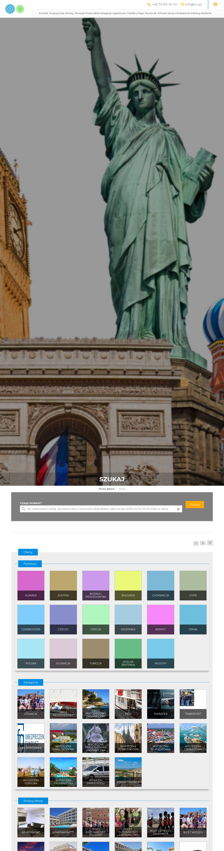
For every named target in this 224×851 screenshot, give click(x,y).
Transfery (163, 13)
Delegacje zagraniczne (144, 13)
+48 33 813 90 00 (164, 4)
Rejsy (172, 13)
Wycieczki (181, 13)
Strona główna (107, 497)
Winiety (100, 13)
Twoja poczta (87, 13)
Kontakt (74, 13)
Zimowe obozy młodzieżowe (86, 22)
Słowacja (111, 13)
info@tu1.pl (193, 4)
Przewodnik (123, 13)
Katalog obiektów (114, 22)
